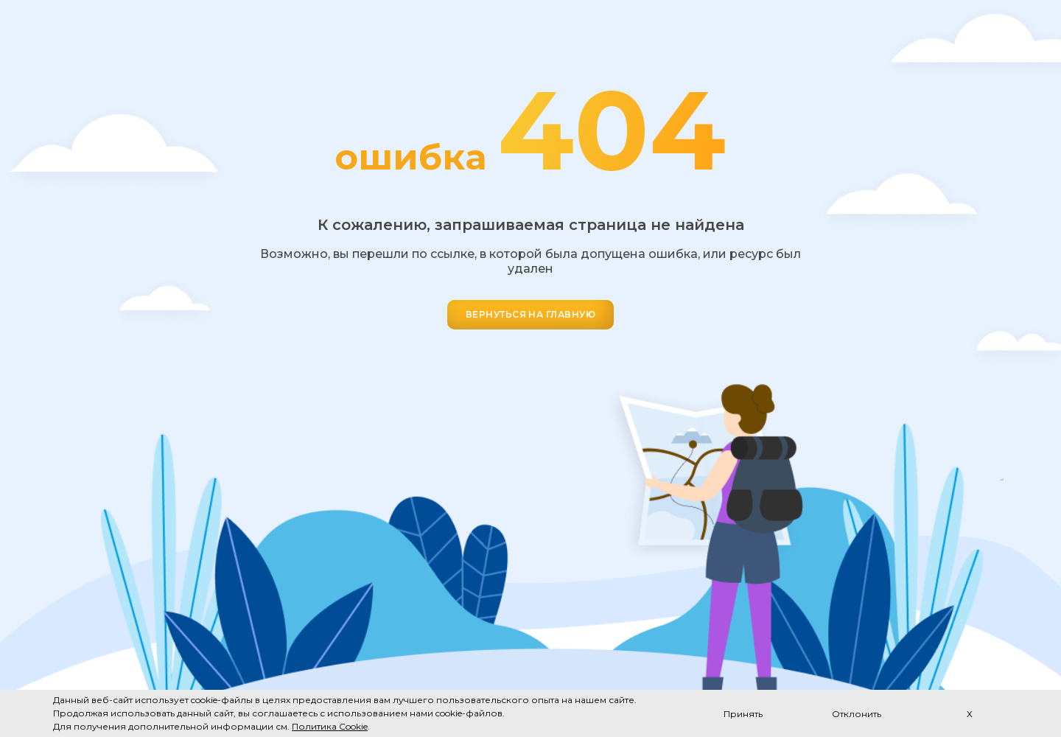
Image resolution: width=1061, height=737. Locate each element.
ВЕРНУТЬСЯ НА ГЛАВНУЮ (531, 314)
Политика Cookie (330, 726)
